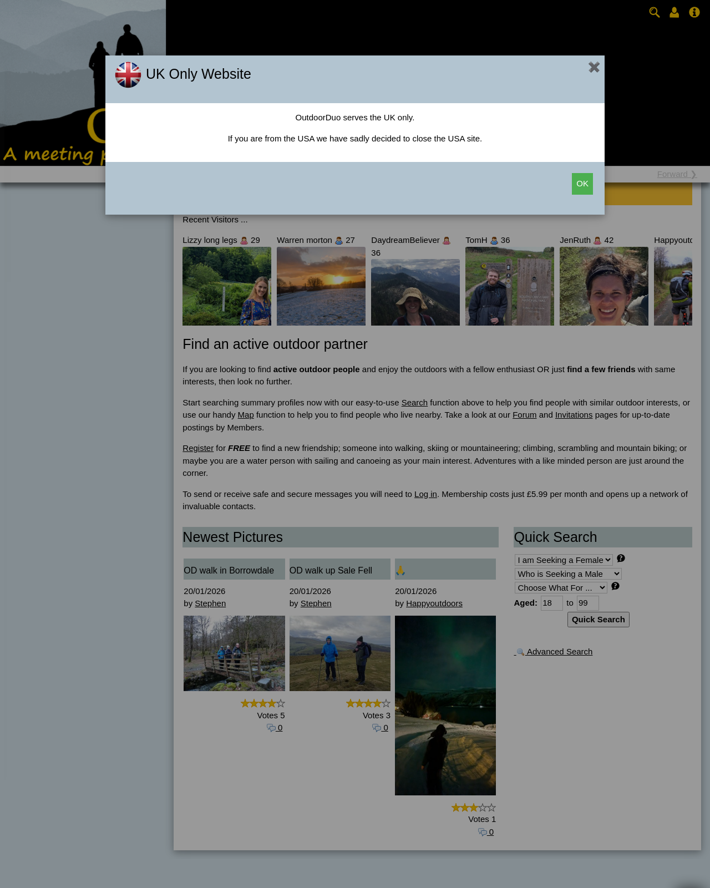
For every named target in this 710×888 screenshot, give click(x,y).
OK (582, 183)
